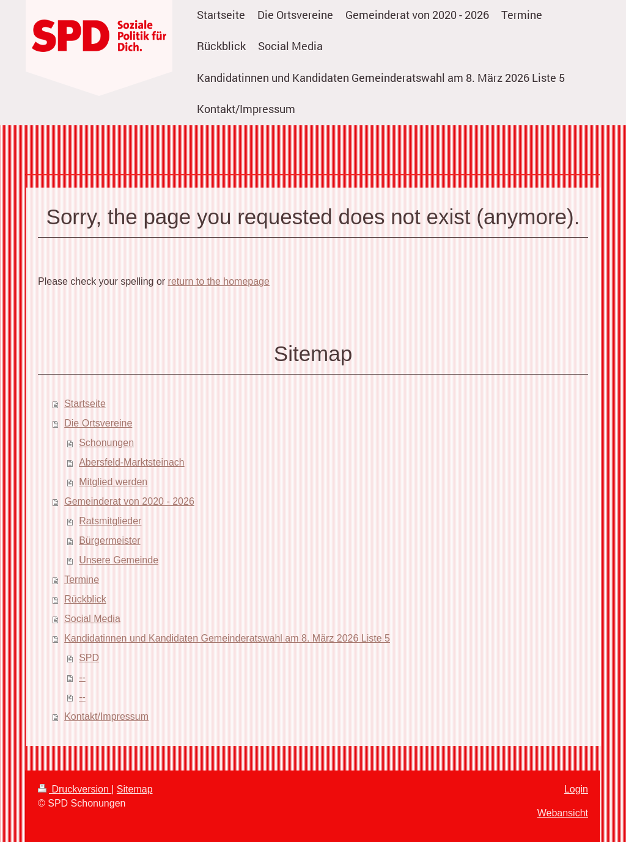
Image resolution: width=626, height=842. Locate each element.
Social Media (92, 618)
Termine (81, 579)
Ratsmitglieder (110, 521)
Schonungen (106, 442)
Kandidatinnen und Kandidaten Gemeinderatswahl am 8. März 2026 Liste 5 (227, 638)
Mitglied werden (113, 482)
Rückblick (85, 599)
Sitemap (135, 789)
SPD (89, 658)
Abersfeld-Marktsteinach (132, 462)
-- (82, 677)
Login (576, 789)
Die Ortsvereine (98, 423)
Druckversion (74, 789)
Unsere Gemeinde (118, 560)
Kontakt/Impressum (106, 716)
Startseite (85, 403)
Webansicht (562, 813)
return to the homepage (219, 281)
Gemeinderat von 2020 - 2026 (129, 501)
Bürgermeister (109, 540)
